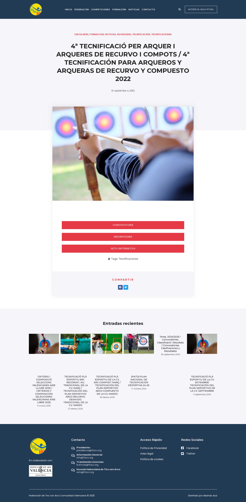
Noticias (133, 9)
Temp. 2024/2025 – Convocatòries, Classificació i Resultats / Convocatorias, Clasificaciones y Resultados (170, 343)
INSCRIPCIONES (123, 237)
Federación (81, 9)
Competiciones (100, 9)
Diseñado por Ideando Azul (202, 495)
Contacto (148, 9)
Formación (119, 9)
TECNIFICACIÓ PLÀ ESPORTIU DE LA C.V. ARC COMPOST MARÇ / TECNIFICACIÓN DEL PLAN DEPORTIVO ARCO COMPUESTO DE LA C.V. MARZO (107, 385)
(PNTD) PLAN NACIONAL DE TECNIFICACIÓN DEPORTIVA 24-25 (138, 381)
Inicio (68, 9)
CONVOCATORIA (123, 225)
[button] (180, 9)
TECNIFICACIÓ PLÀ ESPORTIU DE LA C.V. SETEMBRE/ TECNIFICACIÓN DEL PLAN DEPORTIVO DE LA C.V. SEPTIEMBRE (202, 383)
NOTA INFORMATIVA (123, 248)
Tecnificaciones (128, 258)
